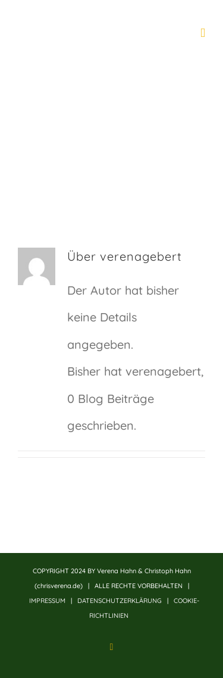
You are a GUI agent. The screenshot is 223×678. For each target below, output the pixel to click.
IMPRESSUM (47, 600)
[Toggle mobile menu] (202, 33)
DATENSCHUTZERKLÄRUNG (119, 600)
